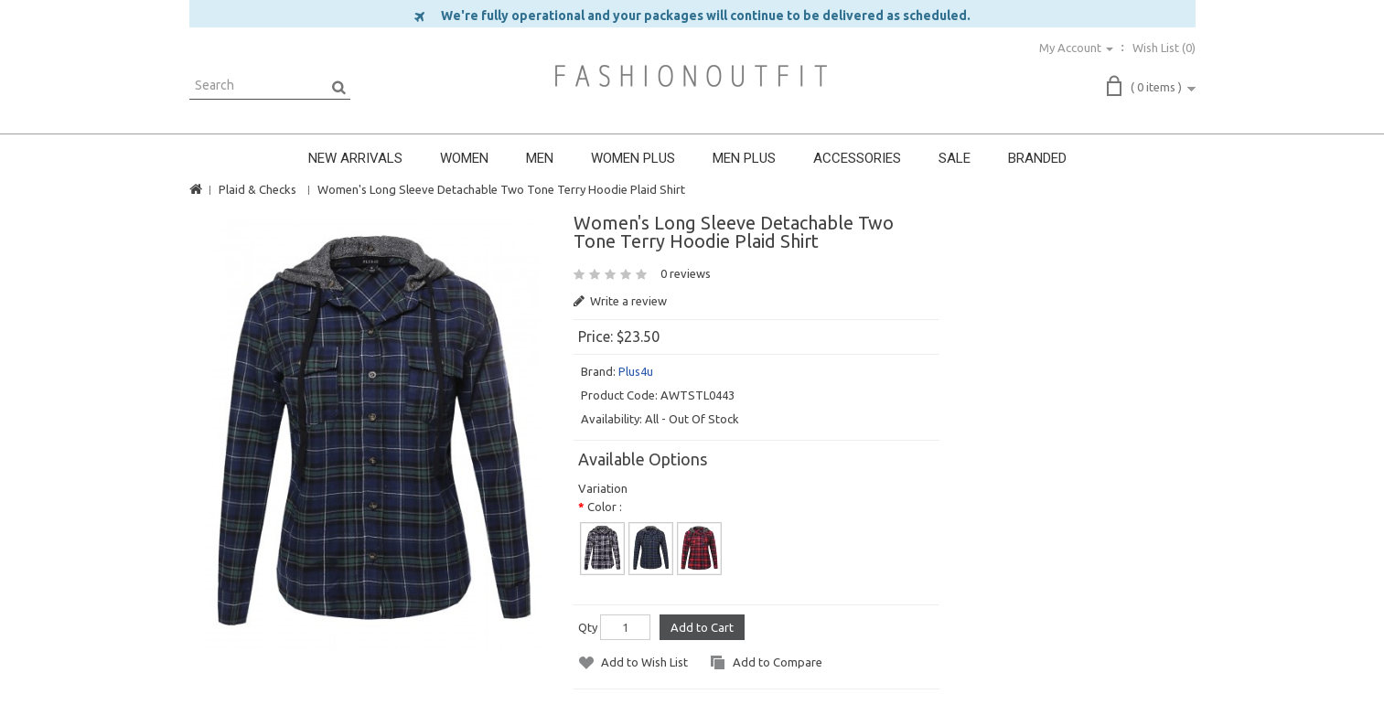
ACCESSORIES (857, 158)
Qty (587, 627)
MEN (539, 158)
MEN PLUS (744, 158)
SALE (955, 158)
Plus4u (635, 371)
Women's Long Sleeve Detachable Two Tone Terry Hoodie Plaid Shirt (501, 189)
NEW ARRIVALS (355, 158)
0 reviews (685, 273)
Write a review (620, 300)
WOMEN (464, 158)
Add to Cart (702, 627)
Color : (604, 506)
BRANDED (1037, 158)
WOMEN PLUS (633, 158)
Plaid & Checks (257, 189)
